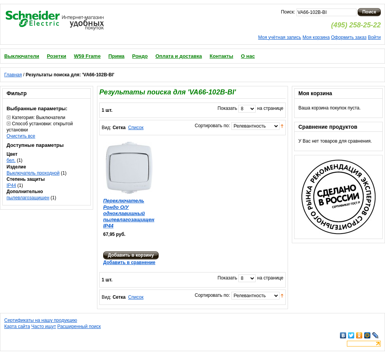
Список (136, 127)
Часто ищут (43, 326)
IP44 (11, 185)
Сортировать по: (212, 125)
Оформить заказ (349, 37)
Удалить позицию (9, 117)
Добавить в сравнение (129, 262)
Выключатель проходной (33, 173)
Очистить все (21, 136)
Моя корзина (316, 37)
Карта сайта (17, 326)
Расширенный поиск (79, 326)
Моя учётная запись (279, 37)
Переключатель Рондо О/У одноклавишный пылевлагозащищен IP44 (128, 213)
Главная (13, 74)
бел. (11, 160)
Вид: (106, 127)
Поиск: (288, 12)
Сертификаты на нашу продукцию (40, 320)
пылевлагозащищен (28, 197)
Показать (227, 108)
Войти (374, 37)
